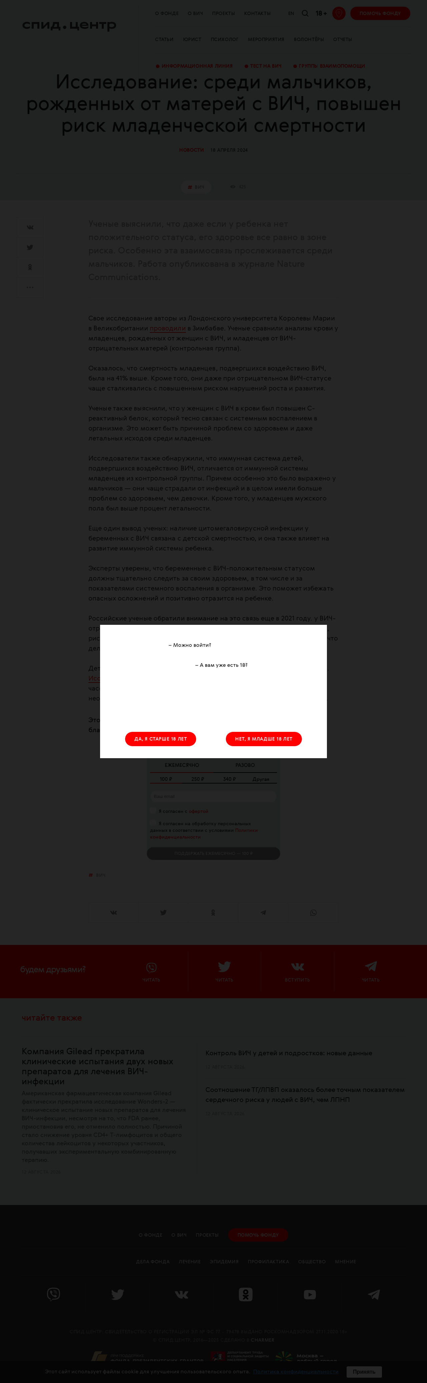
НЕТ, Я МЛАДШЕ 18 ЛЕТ (264, 739)
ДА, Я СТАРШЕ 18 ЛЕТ (160, 739)
